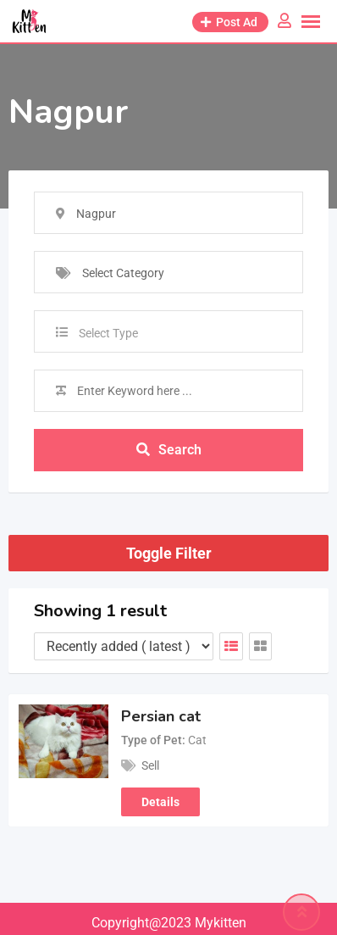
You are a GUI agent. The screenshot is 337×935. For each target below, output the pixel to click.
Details (160, 802)
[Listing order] (123, 646)
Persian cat (161, 716)
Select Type (108, 333)
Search (169, 450)
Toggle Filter (169, 553)
